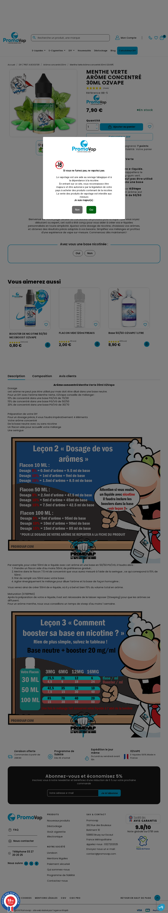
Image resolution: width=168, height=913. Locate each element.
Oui (91, 209)
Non (77, 209)
